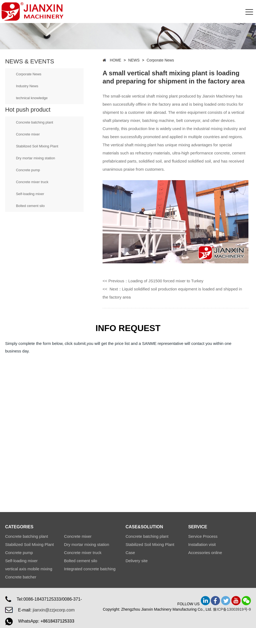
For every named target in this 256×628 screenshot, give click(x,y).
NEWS (134, 60)
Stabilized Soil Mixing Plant (37, 146)
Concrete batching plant (34, 122)
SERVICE (197, 527)
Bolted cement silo (30, 206)
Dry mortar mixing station (35, 158)
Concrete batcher (20, 577)
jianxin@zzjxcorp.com (54, 610)
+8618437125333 (57, 621)
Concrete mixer (28, 134)
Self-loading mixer (30, 194)
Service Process (202, 536)
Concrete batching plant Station (147, 537)
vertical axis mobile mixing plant (28, 570)
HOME (115, 60)
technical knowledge (32, 98)
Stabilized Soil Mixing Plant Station (150, 545)
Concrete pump (28, 170)
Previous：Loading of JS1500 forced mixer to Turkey (156, 281)
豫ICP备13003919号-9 (232, 609)
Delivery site (137, 560)
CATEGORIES (19, 527)
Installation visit (202, 544)
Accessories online (205, 552)
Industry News (27, 86)
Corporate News (28, 74)
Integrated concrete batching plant (90, 570)
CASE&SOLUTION (144, 527)
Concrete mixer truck (32, 182)
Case (130, 552)
